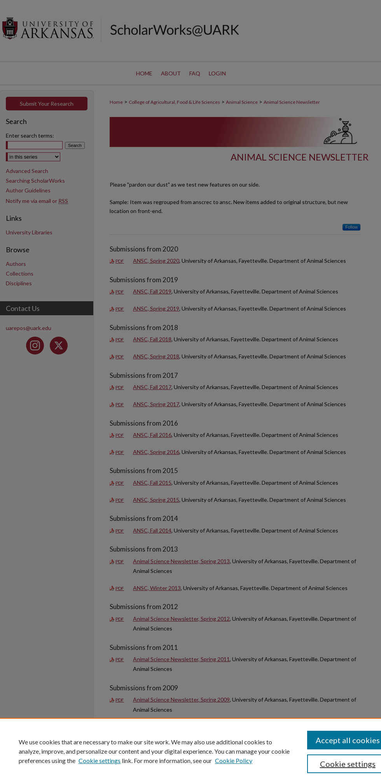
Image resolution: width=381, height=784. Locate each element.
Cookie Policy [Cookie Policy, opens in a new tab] (233, 760)
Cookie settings (100, 760)
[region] (190, 751)
